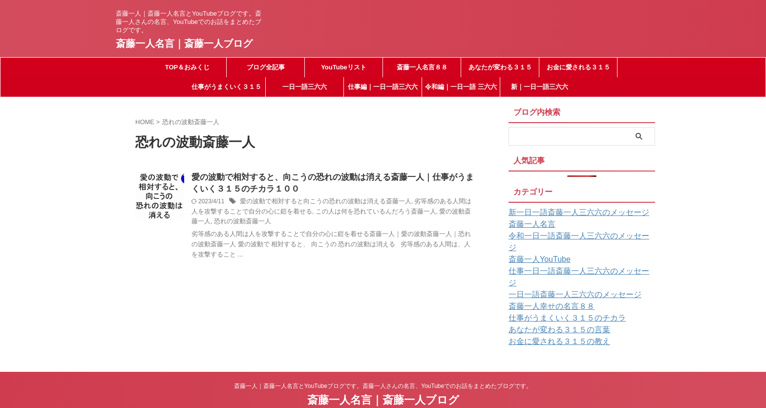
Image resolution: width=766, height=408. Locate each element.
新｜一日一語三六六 (539, 86)
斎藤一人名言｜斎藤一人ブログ (184, 43)
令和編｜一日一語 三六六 (461, 86)
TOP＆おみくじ (187, 67)
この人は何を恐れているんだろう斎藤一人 (344, 213)
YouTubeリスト (343, 67)
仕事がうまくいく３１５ (226, 86)
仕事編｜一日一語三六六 (383, 86)
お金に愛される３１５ (578, 67)
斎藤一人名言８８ (422, 67)
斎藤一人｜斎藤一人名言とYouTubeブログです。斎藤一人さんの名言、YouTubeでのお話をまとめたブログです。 (383, 362)
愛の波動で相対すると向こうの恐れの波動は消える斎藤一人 (319, 203)
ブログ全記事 (266, 67)
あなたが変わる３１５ (500, 67)
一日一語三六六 (304, 86)
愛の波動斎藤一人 (426, 213)
